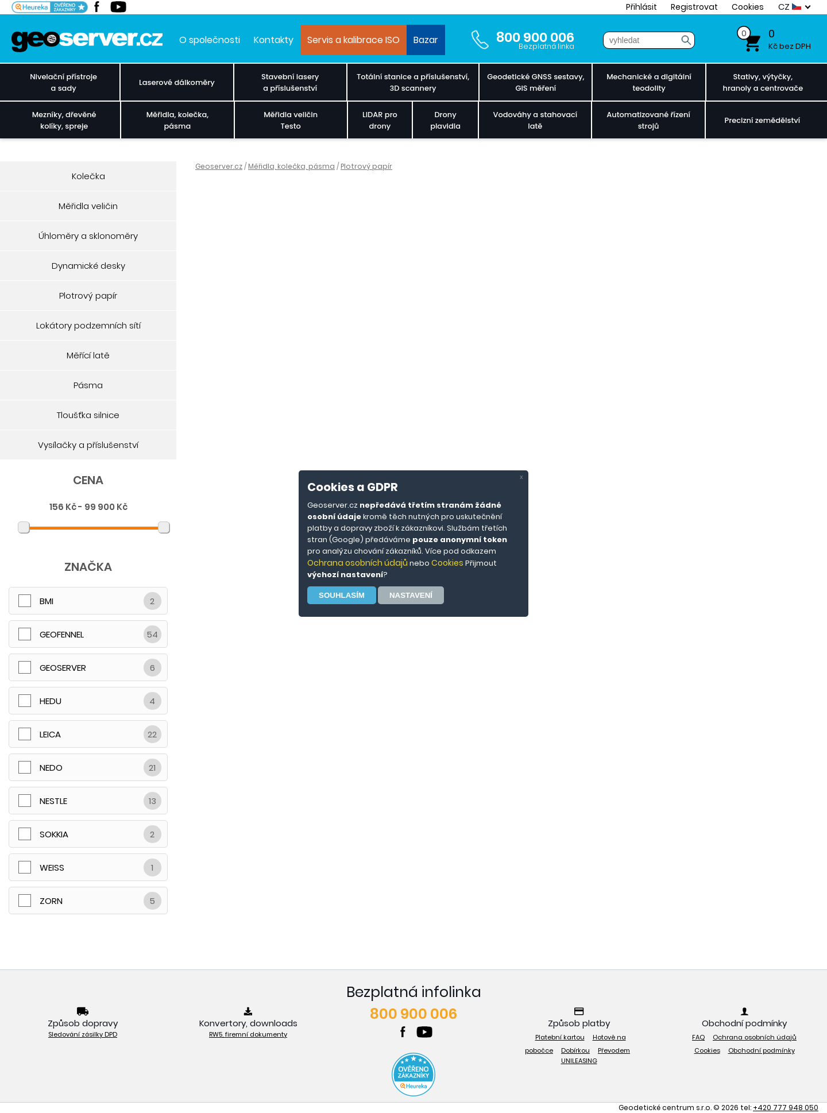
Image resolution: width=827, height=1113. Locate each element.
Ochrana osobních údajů (357, 563)
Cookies (447, 563)
